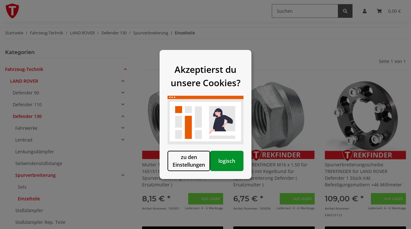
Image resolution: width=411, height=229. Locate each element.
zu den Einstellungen (173, 177)
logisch (238, 177)
